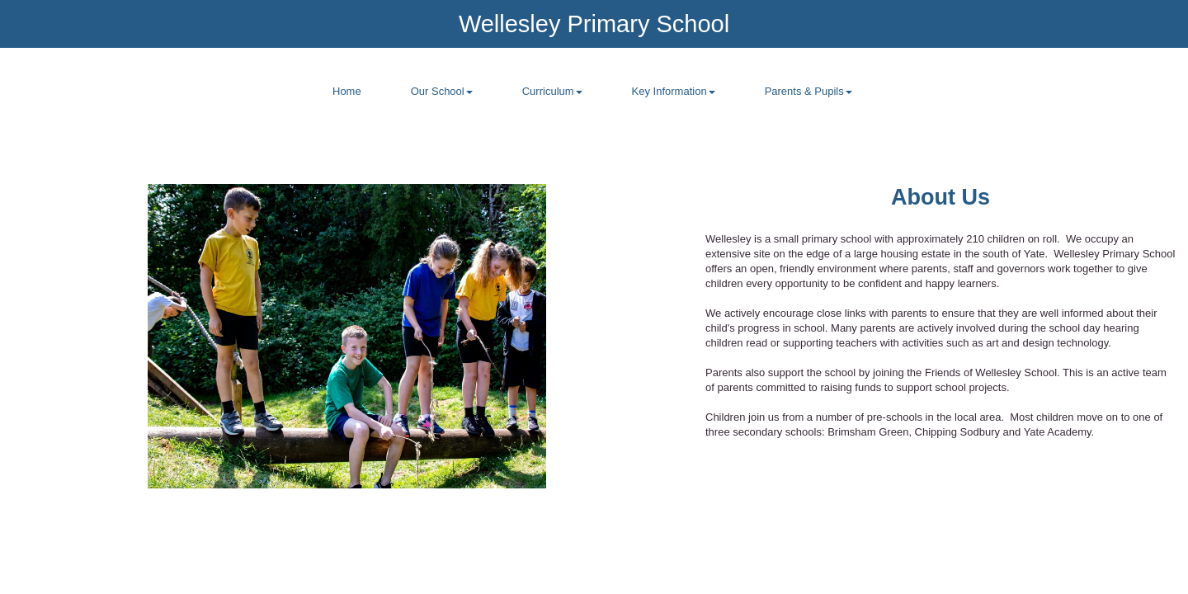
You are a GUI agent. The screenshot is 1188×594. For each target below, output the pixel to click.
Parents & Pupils (808, 91)
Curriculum (552, 91)
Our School (442, 91)
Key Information (673, 91)
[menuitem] (347, 101)
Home (346, 91)
